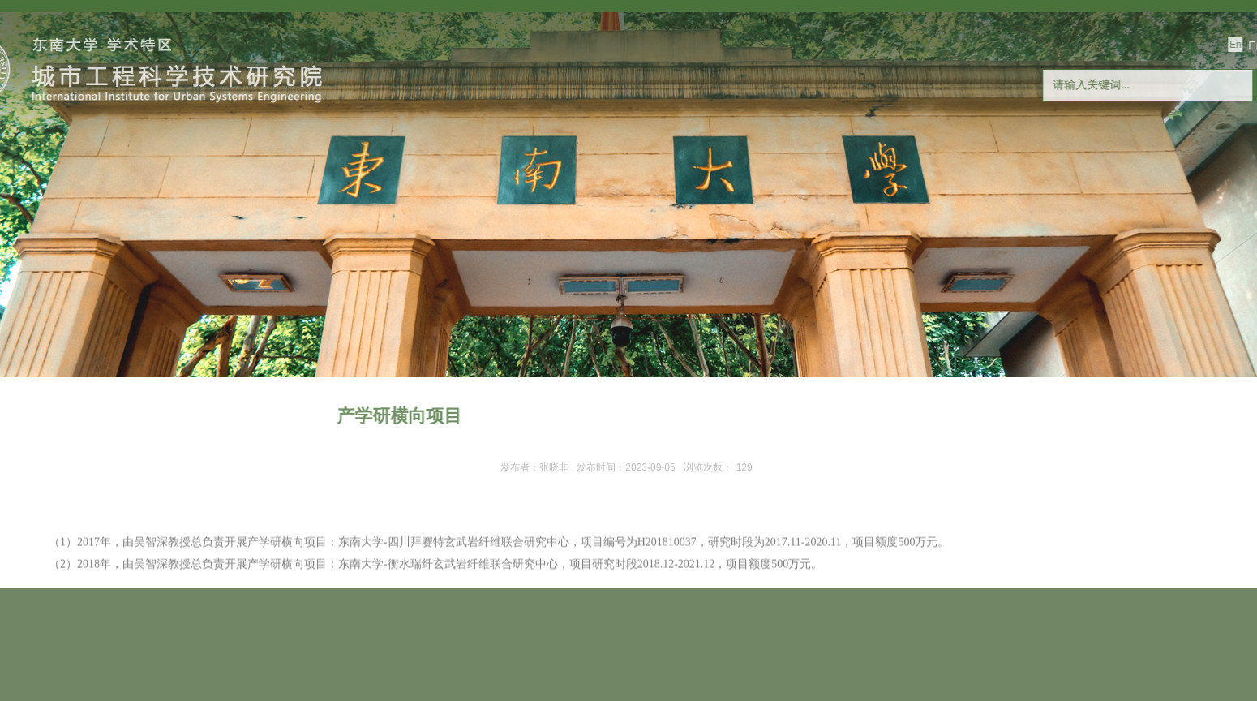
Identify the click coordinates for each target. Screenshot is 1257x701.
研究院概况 (188, 195)
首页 (71, 195)
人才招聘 (1068, 195)
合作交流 (658, 195)
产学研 (776, 195)
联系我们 (1185, 195)
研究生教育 (541, 195)
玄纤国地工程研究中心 (922, 195)
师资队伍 (306, 195)
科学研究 (424, 195)
